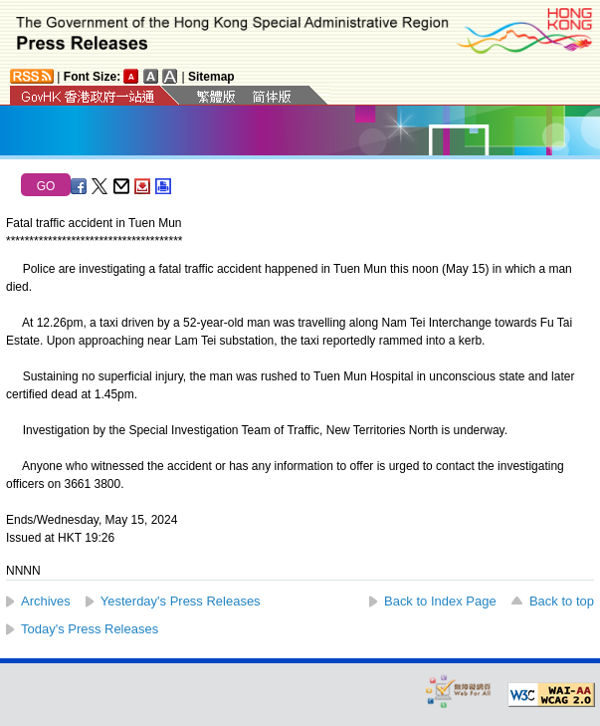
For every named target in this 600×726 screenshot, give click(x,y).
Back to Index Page (440, 601)
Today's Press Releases (89, 628)
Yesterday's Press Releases (180, 601)
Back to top (561, 601)
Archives (46, 601)
